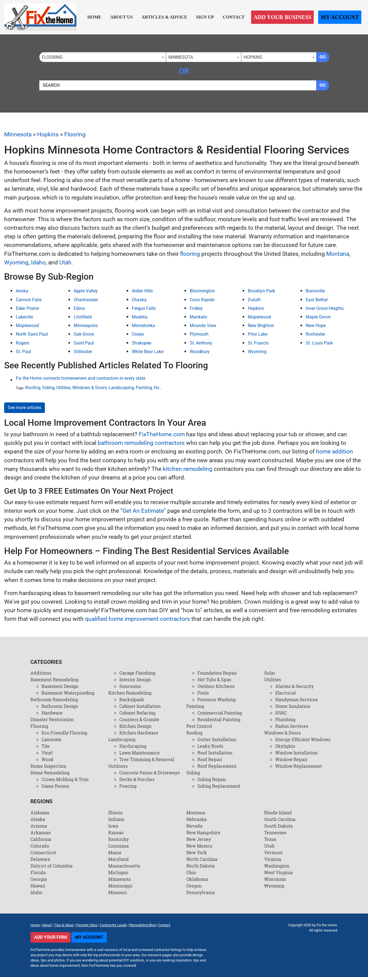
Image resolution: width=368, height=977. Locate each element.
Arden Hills (142, 291)
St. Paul (23, 351)
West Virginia (278, 872)
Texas (270, 839)
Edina (79, 308)
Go (323, 57)
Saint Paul (84, 343)
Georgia (38, 879)
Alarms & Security (294, 686)
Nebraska (196, 819)
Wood (47, 759)
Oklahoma (197, 879)
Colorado (39, 846)
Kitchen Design (135, 726)
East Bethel (317, 299)
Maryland (118, 859)
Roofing (32, 387)
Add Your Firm (50, 937)
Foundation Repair (217, 673)
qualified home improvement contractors (137, 619)
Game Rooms (55, 786)
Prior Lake (257, 334)
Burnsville (315, 291)
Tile (46, 746)
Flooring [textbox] (52, 57)
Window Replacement (298, 766)
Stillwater (83, 351)
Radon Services (291, 726)
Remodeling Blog (142, 925)
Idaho (38, 262)
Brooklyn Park (261, 291)
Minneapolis (86, 325)
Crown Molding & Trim (65, 779)
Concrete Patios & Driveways (149, 773)
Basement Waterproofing (68, 693)
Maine (115, 852)
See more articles (24, 407)
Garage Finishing (137, 673)
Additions (40, 673)
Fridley (196, 308)
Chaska (139, 299)
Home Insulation (292, 706)
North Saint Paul (32, 334)
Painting (144, 387)
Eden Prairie (27, 308)
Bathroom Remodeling (54, 699)
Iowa (113, 826)
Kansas (115, 832)
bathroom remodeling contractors (141, 443)
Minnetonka (143, 325)
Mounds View (203, 325)
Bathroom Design (60, 706)
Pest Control (199, 726)
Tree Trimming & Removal (146, 759)
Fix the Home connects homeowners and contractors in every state (80, 378)
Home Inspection (48, 766)
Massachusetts (124, 866)
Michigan (118, 872)
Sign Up (205, 17)
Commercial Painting (219, 713)
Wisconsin (275, 879)
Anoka (22, 291)
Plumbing (285, 719)
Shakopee (141, 343)
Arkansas (40, 832)
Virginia (272, 859)
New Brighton (261, 325)
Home (94, 17)
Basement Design (60, 686)
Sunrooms (130, 686)
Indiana (116, 819)
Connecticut (43, 852)
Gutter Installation (216, 739)
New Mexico (199, 846)
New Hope (316, 325)
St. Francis (258, 343)
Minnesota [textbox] (180, 57)
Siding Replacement (218, 786)
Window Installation (296, 753)
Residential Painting (218, 719)
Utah (65, 262)
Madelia (140, 317)
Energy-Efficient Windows (302, 739)
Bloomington (202, 291)
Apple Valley (86, 291)
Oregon (194, 886)
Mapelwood (259, 317)
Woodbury (200, 351)
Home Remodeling (50, 773)
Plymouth (199, 334)
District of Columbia (51, 866)
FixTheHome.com (162, 434)
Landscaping (121, 387)
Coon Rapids (202, 299)
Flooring (75, 134)
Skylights (285, 746)
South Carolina (279, 819)
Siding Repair (211, 779)
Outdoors (118, 766)
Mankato (198, 317)
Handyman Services (296, 699)
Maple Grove (318, 317)
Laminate (51, 739)
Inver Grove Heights (325, 308)
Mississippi (120, 886)
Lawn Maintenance (139, 753)
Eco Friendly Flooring (64, 733)
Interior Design (135, 679)
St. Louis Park (319, 343)
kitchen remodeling (187, 469)
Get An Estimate (143, 510)
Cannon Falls (29, 299)
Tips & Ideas (64, 925)
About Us (121, 17)
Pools (203, 693)
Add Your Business (282, 17)
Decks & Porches (137, 779)
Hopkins (48, 134)
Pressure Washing (216, 699)
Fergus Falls (144, 308)
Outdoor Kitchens (216, 686)
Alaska (37, 819)
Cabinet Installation (140, 706)
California (40, 839)
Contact (234, 17)
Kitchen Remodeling (129, 693)
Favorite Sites (86, 925)
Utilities (63, 387)
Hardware (52, 713)
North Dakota (200, 866)
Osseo (138, 334)
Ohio (191, 872)
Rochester (315, 334)
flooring (190, 254)
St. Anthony (201, 343)
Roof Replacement (216, 766)
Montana (337, 254)
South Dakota (278, 826)
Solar (269, 673)
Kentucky (118, 839)
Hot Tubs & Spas (214, 679)
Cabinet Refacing (137, 713)
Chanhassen (86, 299)
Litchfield (83, 317)
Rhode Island (278, 812)
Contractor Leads (113, 925)
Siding (48, 387)
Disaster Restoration (52, 719)
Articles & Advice (164, 17)
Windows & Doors (89, 387)
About (47, 925)
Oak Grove (84, 334)
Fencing (128, 786)
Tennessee (275, 832)
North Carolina (201, 859)
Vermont (273, 852)
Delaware (40, 859)
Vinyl (47, 753)
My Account (340, 17)
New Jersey (198, 839)
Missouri (117, 892)
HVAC (281, 713)
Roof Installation (214, 753)
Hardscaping (132, 746)
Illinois (115, 812)
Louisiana (118, 846)
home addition (334, 451)
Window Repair (291, 759)
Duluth (254, 299)
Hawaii (37, 886)
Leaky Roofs (210, 746)
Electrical (285, 693)
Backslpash (131, 699)
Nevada (194, 826)
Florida (38, 872)
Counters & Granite (139, 719)
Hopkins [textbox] (253, 57)
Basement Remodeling (54, 679)
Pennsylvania (200, 892)
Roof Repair (209, 759)
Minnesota (18, 134)
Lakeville (24, 317)
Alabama (39, 812)
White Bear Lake (147, 351)
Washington (276, 866)
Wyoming (16, 262)
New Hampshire (203, 832)
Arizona (38, 826)
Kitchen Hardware (138, 733)
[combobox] (102, 57)
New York (196, 852)
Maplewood (27, 325)
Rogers (22, 343)
